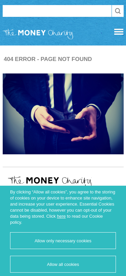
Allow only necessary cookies (63, 240)
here (61, 216)
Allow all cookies (63, 264)
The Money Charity (38, 35)
